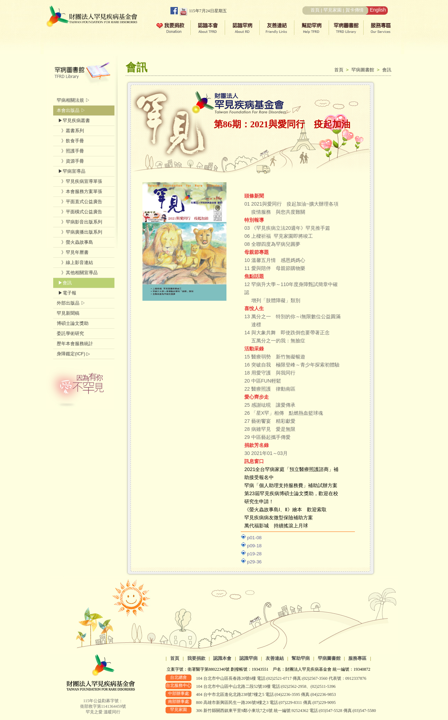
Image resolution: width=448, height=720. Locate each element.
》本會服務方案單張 (79, 191)
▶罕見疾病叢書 (73, 120)
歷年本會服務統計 (75, 343)
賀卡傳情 (354, 10)
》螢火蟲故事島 (75, 242)
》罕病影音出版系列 (79, 221)
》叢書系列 (70, 130)
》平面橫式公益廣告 (79, 211)
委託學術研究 (70, 333)
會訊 (386, 69)
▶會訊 (64, 282)
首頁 (315, 10)
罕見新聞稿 (68, 313)
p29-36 (254, 561)
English (378, 10)
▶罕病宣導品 (71, 171)
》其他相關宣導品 (77, 272)
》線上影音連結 (75, 262)
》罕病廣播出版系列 (79, 232)
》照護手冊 (70, 151)
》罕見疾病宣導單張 (79, 181)
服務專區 (357, 658)
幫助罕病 (301, 658)
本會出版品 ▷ (71, 110)
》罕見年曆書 (73, 252)
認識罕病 (248, 658)
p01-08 (254, 537)
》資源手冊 (70, 161)
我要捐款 (196, 658)
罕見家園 (332, 10)
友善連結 (275, 658)
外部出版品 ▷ (71, 303)
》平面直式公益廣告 (79, 201)
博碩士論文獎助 (73, 323)
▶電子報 (66, 292)
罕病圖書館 (364, 69)
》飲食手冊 (70, 140)
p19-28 (254, 553)
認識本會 (222, 658)
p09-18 (254, 545)
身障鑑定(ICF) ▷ (73, 353)
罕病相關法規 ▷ (73, 100)
